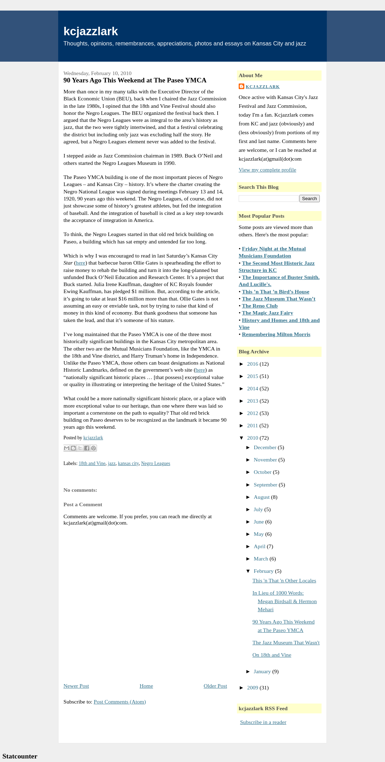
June (259, 522)
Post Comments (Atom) (120, 702)
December (266, 447)
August (262, 497)
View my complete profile (267, 170)
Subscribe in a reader (263, 722)
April (260, 546)
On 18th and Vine (271, 655)
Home (146, 686)
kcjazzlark (90, 31)
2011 (253, 425)
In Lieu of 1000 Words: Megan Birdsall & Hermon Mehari (284, 601)
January (263, 671)
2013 (253, 401)
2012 (253, 413)
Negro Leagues (155, 463)
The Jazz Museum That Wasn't (286, 642)
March (262, 559)
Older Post (215, 686)
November (266, 460)
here (80, 263)
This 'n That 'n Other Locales (284, 580)
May (259, 534)
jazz (112, 463)
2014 (253, 388)
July (259, 509)
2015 (253, 376)
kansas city (128, 463)
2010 (253, 438)
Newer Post (76, 686)
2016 (253, 364)
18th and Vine (92, 463)
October (263, 472)
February (264, 571)
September (266, 485)
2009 (253, 687)
